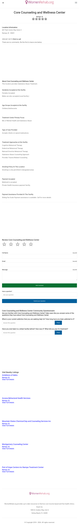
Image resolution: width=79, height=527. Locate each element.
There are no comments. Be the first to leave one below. (22, 42)
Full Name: (39, 253)
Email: (39, 261)
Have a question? (7, 291)
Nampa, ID (39, 377)
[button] (39, 285)
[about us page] (76, 3)
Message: (39, 269)
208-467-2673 (11, 39)
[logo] (39, 2)
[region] (39, 63)
